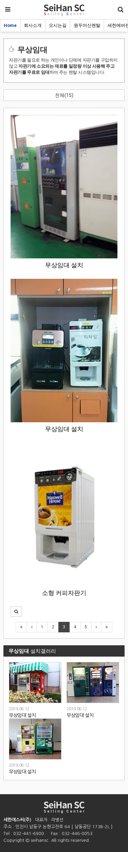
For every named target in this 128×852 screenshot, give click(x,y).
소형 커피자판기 (64, 593)
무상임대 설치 (64, 265)
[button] (16, 612)
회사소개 (33, 25)
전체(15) (64, 95)
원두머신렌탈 (87, 25)
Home (10, 25)
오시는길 (58, 25)
